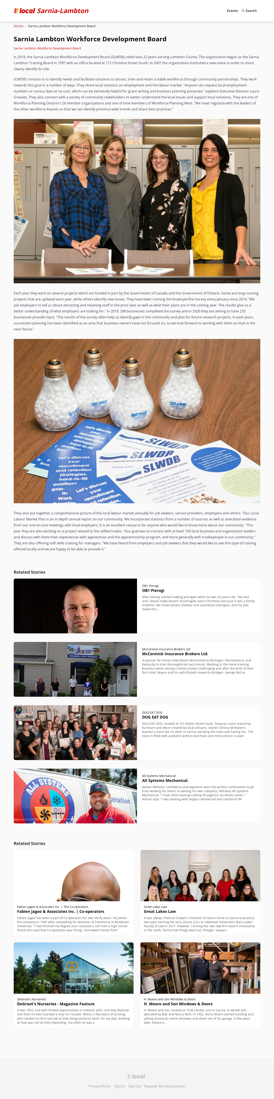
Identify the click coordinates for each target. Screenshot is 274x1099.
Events (232, 10)
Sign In (119, 1086)
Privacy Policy (99, 1086)
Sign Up (134, 1086)
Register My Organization (164, 1086)
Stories (19, 26)
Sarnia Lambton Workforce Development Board (47, 48)
